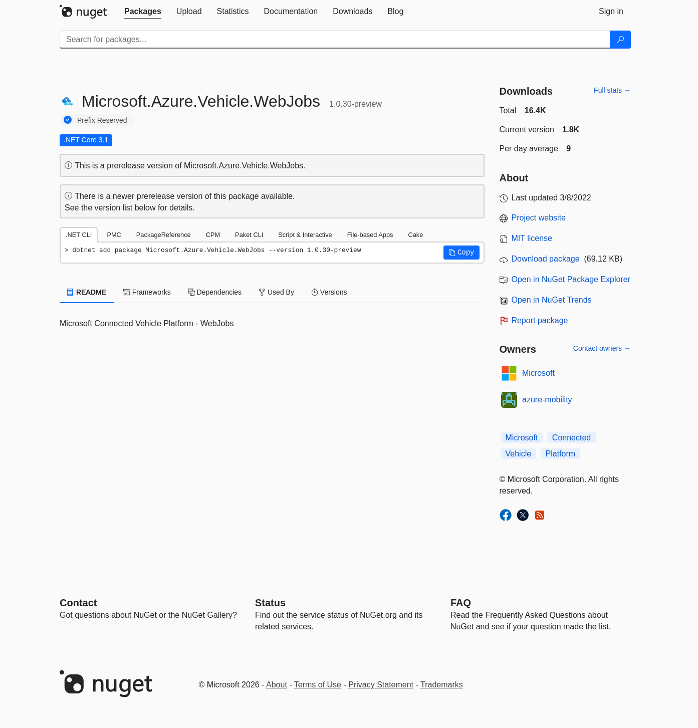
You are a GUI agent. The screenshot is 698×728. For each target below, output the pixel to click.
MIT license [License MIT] (532, 238)
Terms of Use (317, 684)
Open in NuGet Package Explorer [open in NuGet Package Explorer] (571, 279)
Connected (571, 437)
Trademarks (441, 684)
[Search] (620, 40)
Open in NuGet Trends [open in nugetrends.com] (552, 300)
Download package (546, 259)
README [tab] (86, 292)
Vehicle (519, 453)
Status (270, 602)
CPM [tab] (213, 234)
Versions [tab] (329, 292)
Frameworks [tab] (147, 292)
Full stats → (612, 90)
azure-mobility (547, 399)
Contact (78, 602)
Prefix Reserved (102, 120)
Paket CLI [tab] (249, 234)
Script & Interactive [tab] (305, 234)
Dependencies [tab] (215, 292)
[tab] (143, 12)
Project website (539, 217)
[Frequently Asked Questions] (460, 602)
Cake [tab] (415, 234)
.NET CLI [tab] (79, 234)
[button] (461, 253)
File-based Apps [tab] (370, 234)
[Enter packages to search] (335, 40)
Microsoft (538, 373)
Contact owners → (602, 348)
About (276, 684)
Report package (540, 320)
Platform (561, 453)
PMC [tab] (114, 234)
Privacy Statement (380, 684)
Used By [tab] (276, 292)
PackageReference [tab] (163, 234)
